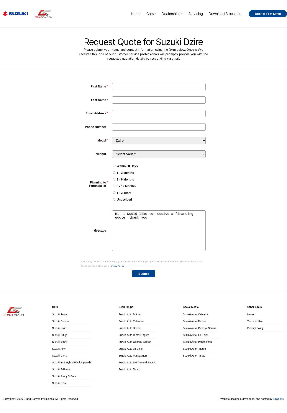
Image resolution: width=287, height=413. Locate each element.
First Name (98, 86)
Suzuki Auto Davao (129, 335)
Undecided (122, 199)
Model (101, 140)
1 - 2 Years (122, 192)
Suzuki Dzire (59, 390)
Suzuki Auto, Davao (194, 328)
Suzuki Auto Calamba (131, 328)
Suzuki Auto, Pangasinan (197, 349)
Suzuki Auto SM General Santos (137, 369)
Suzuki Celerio (60, 328)
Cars (151, 14)
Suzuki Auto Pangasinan (133, 363)
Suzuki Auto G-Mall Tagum (134, 342)
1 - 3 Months (123, 172)
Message (100, 234)
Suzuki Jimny (59, 349)
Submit (143, 281)
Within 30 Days (125, 166)
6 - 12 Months (124, 186)
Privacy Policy (117, 273)
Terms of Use (255, 328)
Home (135, 14)
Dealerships (172, 14)
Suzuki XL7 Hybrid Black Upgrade (71, 369)
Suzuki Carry (59, 363)
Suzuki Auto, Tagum (194, 356)
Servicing (195, 14)
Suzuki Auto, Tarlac (194, 363)
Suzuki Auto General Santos (135, 349)
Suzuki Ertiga (59, 342)
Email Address (96, 113)
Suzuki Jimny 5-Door (64, 383)
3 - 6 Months (123, 179)
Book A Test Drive (268, 14)
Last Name (98, 100)
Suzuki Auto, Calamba (196, 321)
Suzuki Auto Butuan (130, 321)
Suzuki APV (59, 356)
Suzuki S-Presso (61, 376)
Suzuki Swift (59, 335)
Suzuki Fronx (59, 321)
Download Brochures (225, 14)
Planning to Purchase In (97, 184)
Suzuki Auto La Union (131, 356)
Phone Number (95, 127)
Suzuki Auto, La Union (196, 342)
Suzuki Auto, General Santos (199, 335)
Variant (101, 154)
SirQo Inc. (278, 406)
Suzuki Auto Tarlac (129, 376)
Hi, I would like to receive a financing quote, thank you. (159, 234)
